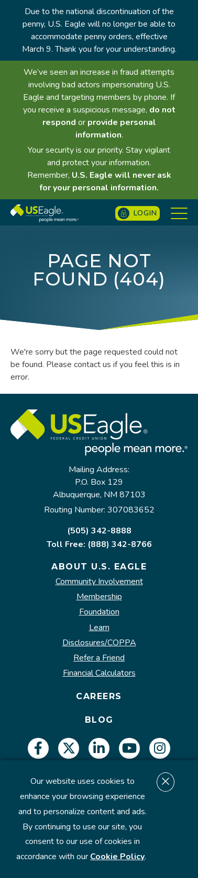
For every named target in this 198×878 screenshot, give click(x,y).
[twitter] (68, 748)
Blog (99, 720)
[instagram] (159, 748)
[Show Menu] (179, 213)
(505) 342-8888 (99, 531)
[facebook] (38, 748)
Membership (99, 597)
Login (137, 213)
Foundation (99, 612)
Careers (99, 696)
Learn (99, 628)
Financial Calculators (99, 673)
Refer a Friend (99, 658)
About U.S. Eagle (99, 567)
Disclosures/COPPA (99, 643)
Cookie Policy (117, 856)
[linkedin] (99, 748)
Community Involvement (99, 582)
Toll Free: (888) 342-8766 (99, 544)
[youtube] (129, 748)
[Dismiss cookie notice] (165, 782)
